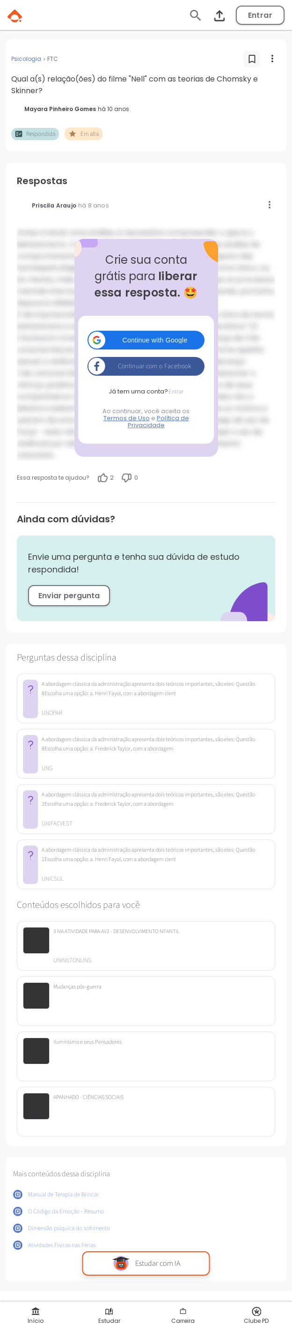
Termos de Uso (126, 418)
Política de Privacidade (158, 422)
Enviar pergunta (69, 595)
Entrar (260, 15)
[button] (146, 340)
